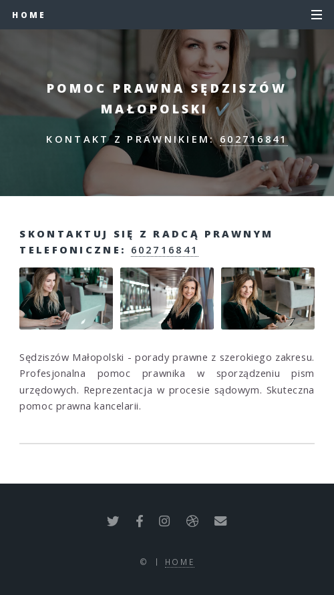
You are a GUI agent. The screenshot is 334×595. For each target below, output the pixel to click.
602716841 (254, 138)
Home (29, 14)
